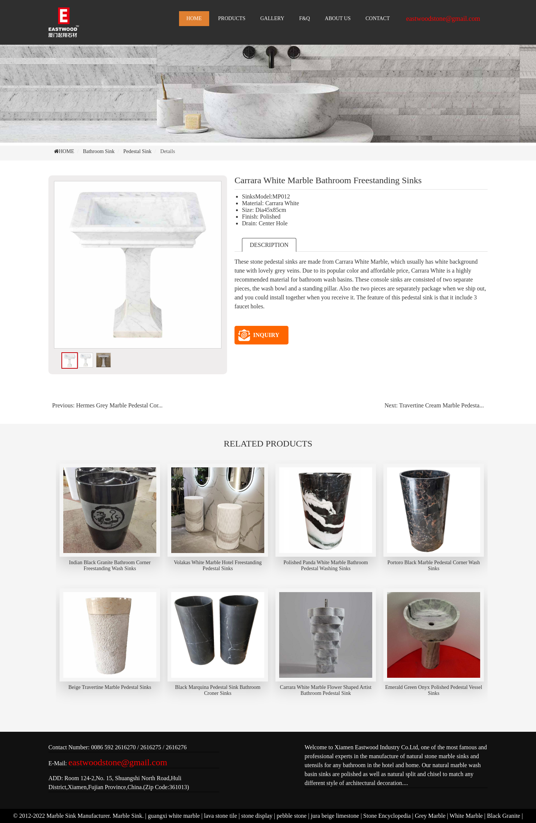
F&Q (304, 18)
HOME (194, 18)
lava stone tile (220, 816)
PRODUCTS (231, 18)
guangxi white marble (174, 816)
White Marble (466, 816)
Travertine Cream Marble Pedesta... (441, 405)
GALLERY (272, 18)
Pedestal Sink (137, 151)
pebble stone (291, 816)
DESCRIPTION (269, 245)
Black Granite (503, 816)
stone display (256, 816)
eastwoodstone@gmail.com (443, 18)
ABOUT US (338, 18)
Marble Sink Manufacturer (78, 816)
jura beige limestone (335, 816)
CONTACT (378, 18)
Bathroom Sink (99, 151)
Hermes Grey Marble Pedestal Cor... (119, 405)
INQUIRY (259, 335)
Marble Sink (128, 816)
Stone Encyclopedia (387, 816)
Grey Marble (430, 816)
